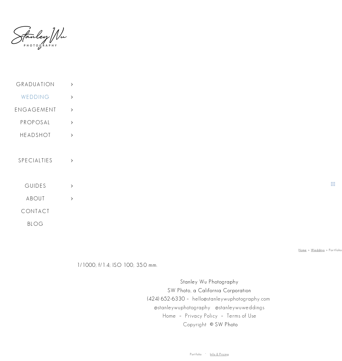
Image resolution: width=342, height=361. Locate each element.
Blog (35, 224)
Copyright (195, 324)
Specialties (35, 160)
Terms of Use (241, 316)
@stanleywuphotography (182, 307)
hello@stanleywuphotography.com (231, 299)
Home (169, 316)
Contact (35, 211)
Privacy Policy (201, 316)
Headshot (35, 135)
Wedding (35, 97)
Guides (35, 186)
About (35, 198)
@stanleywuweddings (240, 307)
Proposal (35, 122)
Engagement (35, 110)
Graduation (35, 84)
